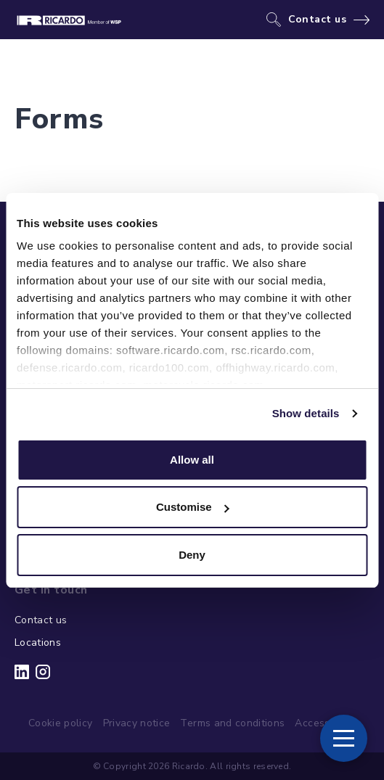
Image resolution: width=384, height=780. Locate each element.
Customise (192, 507)
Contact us (317, 19)
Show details (306, 413)
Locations (38, 642)
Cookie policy (60, 723)
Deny (192, 555)
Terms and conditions (232, 723)
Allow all (192, 459)
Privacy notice (137, 723)
